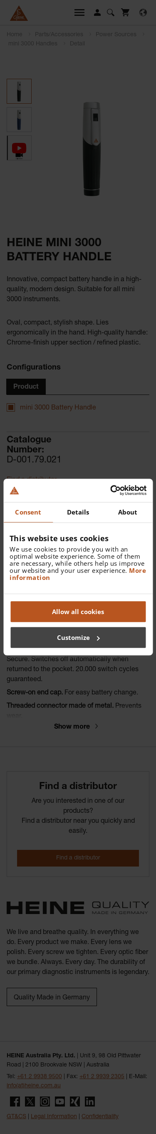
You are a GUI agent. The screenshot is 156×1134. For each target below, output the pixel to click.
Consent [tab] (28, 512)
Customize (78, 637)
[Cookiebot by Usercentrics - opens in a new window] (111, 490)
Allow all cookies (78, 611)
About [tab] (128, 512)
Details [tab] (78, 512)
